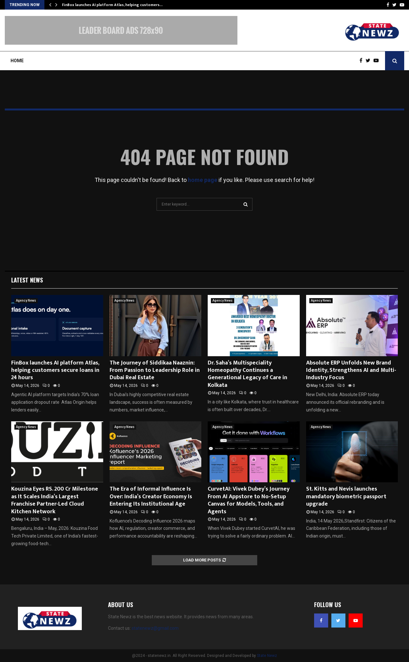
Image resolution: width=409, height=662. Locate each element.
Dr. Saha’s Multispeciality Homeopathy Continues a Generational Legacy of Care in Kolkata (247, 374)
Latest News (27, 280)
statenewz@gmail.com (155, 628)
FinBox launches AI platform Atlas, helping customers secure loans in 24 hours (55, 370)
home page (202, 180)
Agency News (26, 300)
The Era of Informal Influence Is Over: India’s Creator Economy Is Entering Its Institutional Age (151, 496)
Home (17, 60)
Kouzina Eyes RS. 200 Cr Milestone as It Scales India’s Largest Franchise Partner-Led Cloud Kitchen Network (54, 500)
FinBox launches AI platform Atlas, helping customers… (112, 5)
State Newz (267, 655)
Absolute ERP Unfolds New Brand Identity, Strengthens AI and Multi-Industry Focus (351, 370)
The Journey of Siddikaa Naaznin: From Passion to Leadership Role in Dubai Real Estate (155, 370)
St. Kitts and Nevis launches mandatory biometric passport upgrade (346, 496)
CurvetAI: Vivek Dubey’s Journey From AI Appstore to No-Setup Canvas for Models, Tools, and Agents (248, 500)
